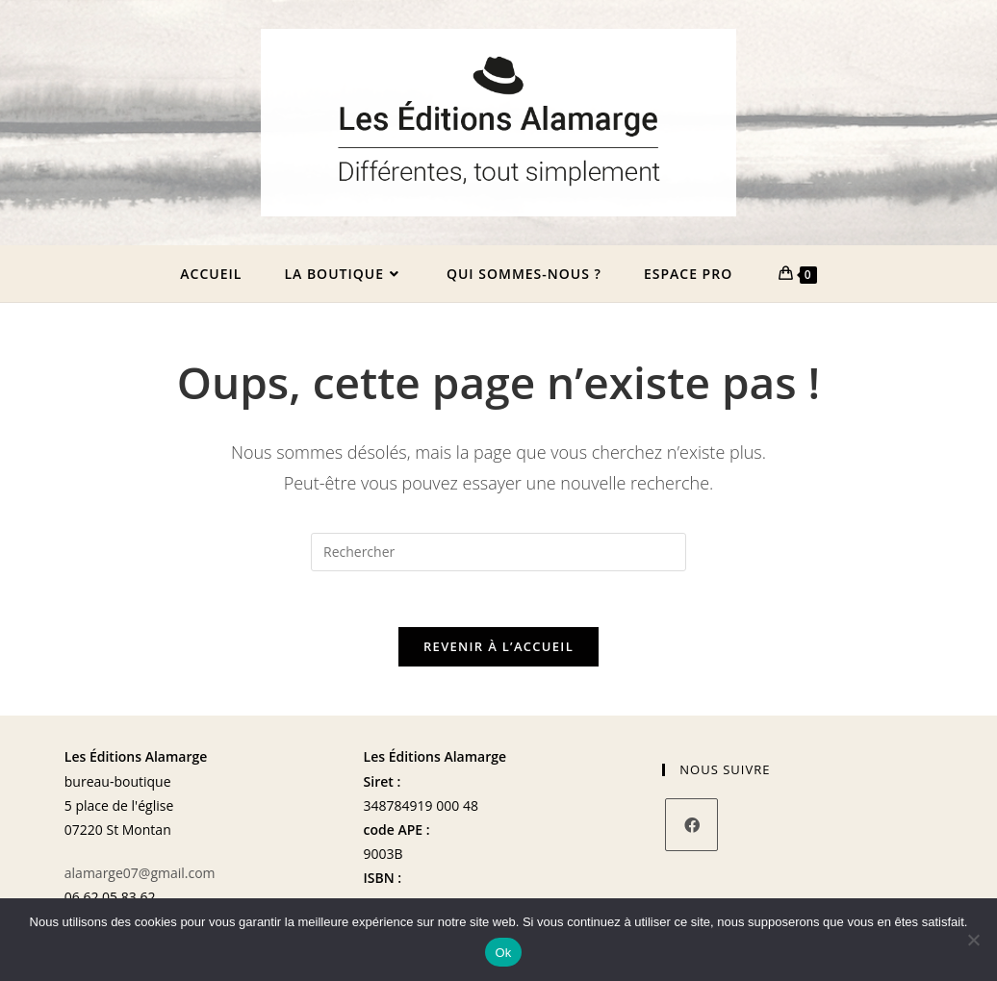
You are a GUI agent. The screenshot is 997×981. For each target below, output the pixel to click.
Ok (503, 952)
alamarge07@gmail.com (140, 877)
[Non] (973, 939)
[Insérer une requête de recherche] (498, 555)
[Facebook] (691, 830)
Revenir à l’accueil (498, 652)
